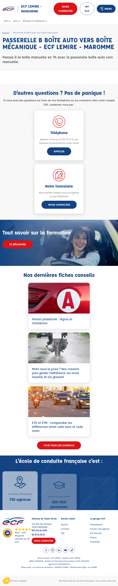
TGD (63, 533)
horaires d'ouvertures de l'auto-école (59, 143)
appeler (59, 151)
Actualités (95, 541)
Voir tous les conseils (59, 445)
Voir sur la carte (39, 530)
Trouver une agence (99, 528)
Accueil (6, 32)
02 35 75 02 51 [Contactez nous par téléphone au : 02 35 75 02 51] (38, 534)
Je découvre (17, 244)
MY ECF (87, 8)
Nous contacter (65, 8)
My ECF (64, 524)
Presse (93, 537)
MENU (106, 8)
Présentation (96, 524)
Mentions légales (18, 580)
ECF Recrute (96, 533)
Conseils (65, 528)
